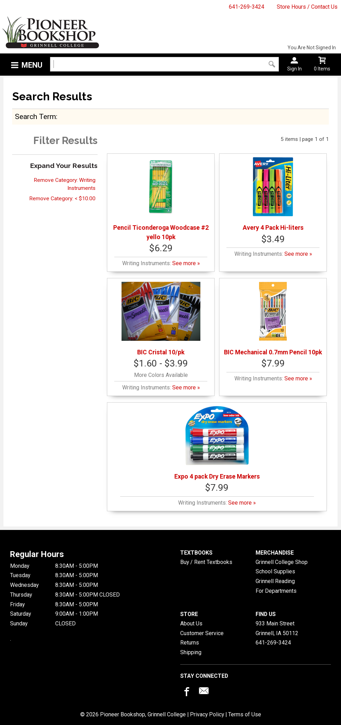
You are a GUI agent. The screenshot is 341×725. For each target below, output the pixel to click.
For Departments (276, 591)
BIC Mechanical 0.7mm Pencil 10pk (273, 319)
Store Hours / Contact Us (307, 6)
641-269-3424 (246, 6)
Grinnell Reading (275, 581)
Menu (32, 65)
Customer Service (202, 633)
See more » (186, 263)
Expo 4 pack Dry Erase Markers (217, 443)
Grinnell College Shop (282, 562)
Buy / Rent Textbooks (206, 562)
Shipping (190, 652)
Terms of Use (244, 714)
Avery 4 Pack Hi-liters (273, 194)
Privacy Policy (207, 714)
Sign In (294, 68)
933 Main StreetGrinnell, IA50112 (277, 628)
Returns (189, 642)
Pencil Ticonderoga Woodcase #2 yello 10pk (161, 198)
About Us (191, 623)
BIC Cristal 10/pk (161, 319)
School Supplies (275, 571)
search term (35, 116)
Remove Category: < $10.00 (62, 198)
